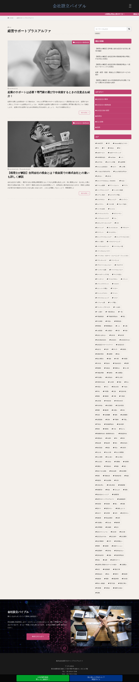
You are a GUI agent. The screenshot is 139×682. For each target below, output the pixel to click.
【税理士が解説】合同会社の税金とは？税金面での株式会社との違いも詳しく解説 (48, 174)
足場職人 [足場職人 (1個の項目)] (124, 564)
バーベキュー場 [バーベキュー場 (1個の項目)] (118, 246)
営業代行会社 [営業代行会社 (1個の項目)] (101, 382)
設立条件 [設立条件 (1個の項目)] (113, 536)
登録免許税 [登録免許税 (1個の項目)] (118, 475)
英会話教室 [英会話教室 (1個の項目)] (109, 518)
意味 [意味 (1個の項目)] (108, 419)
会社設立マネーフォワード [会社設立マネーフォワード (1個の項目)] (105, 344)
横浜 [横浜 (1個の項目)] (108, 447)
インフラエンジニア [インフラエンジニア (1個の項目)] (103, 190)
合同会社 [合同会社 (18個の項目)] (109, 377)
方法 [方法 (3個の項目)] (114, 429)
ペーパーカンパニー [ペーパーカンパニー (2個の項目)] (117, 270)
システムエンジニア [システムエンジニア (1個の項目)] (103, 218)
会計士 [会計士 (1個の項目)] (99, 349)
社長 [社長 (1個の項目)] (117, 480)
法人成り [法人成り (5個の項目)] (109, 457)
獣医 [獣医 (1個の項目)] (98, 475)
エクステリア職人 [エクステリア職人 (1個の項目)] (115, 195)
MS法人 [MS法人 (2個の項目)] (112, 148)
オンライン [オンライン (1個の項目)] (124, 199)
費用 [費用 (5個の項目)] (98, 546)
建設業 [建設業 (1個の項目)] (106, 410)
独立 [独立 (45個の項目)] (124, 466)
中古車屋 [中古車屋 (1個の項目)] (99, 321)
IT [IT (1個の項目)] (104, 148)
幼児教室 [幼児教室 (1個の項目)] (109, 405)
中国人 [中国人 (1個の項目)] (109, 321)
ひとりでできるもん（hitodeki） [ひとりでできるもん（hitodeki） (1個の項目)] (106, 181)
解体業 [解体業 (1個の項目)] (118, 522)
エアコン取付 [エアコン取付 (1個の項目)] (101, 195)
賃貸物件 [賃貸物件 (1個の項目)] (99, 550)
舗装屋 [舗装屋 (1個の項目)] (99, 518)
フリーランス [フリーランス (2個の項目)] (115, 260)
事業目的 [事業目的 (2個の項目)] (118, 321)
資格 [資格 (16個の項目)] (109, 555)
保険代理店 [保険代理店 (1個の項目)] (100, 354)
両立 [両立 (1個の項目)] (123, 316)
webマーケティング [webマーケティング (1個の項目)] (115, 152)
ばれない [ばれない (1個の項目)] (99, 176)
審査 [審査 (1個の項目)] (98, 396)
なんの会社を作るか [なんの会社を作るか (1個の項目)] (121, 171)
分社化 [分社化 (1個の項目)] (99, 363)
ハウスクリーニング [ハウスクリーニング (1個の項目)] (114, 241)
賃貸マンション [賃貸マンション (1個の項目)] (117, 546)
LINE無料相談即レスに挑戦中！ (43, 678)
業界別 (99, 116)
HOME (11, 18)
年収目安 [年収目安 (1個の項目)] (108, 401)
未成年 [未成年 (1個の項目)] (109, 438)
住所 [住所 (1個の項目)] (107, 349)
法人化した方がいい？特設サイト (96, 678)
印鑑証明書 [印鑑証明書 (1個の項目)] (100, 373)
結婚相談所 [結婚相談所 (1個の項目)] (122, 499)
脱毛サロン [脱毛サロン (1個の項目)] (109, 508)
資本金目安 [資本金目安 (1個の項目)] (100, 555)
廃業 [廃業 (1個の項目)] (98, 410)
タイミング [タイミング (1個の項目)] (100, 227)
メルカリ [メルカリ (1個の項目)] (116, 284)
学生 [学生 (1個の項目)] (98, 391)
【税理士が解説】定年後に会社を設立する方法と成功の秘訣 (112, 50)
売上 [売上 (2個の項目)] (127, 382)
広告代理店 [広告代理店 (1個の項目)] (120, 405)
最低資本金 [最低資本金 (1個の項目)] (123, 433)
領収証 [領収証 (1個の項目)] (108, 588)
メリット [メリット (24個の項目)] (125, 279)
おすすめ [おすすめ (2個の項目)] (99, 162)
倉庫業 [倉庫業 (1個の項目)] (110, 354)
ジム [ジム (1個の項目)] (115, 218)
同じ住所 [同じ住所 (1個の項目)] (119, 377)
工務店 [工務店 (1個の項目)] (123, 396)
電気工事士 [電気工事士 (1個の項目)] (123, 583)
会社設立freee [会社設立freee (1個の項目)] (125, 340)
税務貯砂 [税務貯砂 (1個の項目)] (99, 489)
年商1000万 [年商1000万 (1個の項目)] (119, 401)
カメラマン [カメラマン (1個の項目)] (100, 204)
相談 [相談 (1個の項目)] (127, 475)
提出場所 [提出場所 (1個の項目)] (121, 424)
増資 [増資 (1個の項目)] (120, 382)
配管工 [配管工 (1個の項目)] (117, 574)
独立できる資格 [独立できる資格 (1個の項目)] (101, 471)
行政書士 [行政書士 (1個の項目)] (99, 522)
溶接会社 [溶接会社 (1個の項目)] (108, 466)
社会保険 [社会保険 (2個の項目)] (108, 480)
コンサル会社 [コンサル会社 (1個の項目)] (101, 209)
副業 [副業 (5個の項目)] (127, 363)
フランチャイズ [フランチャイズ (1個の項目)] (101, 260)
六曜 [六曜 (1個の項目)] (117, 358)
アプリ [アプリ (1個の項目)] (126, 185)
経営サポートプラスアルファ (25, 18)
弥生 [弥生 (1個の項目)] (123, 410)
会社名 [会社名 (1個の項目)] (113, 335)
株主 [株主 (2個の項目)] (116, 443)
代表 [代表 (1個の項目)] (126, 330)
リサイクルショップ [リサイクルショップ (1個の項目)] (103, 298)
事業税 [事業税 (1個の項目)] (99, 326)
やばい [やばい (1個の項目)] (123, 181)
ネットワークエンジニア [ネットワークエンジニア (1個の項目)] (104, 237)
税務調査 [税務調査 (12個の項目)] (122, 485)
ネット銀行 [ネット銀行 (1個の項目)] (100, 241)
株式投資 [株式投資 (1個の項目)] (99, 447)
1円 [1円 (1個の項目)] (109, 143)
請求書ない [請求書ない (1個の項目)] (119, 541)
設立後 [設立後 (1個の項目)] (123, 532)
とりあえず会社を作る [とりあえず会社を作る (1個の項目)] (103, 171)
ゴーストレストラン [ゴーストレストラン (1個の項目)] (103, 213)
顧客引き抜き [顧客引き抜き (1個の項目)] (118, 588)
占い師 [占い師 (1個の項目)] (127, 368)
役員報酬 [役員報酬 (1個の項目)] (107, 415)
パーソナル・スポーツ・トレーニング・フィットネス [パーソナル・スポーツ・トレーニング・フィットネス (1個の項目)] (112, 255)
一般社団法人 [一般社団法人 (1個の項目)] (111, 312)
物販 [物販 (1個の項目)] (117, 466)
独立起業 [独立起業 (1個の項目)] (113, 471)
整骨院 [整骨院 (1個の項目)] (106, 429)
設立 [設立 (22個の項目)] (117, 527)
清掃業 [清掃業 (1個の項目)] (127, 461)
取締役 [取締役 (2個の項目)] (110, 373)
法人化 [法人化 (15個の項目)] (99, 452)
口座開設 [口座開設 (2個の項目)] (119, 373)
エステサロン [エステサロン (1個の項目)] (101, 199)
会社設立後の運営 (103, 110)
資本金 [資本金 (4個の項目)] (109, 550)
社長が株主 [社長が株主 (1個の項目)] (111, 485)
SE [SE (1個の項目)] (119, 148)
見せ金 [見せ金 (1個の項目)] (109, 522)
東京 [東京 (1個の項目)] (123, 438)
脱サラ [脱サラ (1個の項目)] (99, 508)
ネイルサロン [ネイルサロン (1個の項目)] (112, 232)
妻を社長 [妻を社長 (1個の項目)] (116, 387)
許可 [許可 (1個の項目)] (109, 541)
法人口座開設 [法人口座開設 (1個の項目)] (120, 452)
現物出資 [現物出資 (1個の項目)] (107, 475)
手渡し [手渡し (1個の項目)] (125, 419)
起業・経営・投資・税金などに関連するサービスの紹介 (112, 73)
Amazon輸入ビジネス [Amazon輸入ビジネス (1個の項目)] (121, 143)
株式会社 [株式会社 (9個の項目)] (124, 443)
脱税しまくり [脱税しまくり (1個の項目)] (121, 508)
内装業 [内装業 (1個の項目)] (125, 358)
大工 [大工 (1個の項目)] (107, 387)
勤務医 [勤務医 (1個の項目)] (99, 368)
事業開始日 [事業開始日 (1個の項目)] (109, 326)
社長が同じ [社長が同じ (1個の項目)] (100, 485)
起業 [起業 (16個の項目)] (106, 560)
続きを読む (84, 112)
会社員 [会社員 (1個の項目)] (122, 335)
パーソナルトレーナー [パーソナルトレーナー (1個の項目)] (103, 251)
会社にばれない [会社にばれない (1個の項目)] (101, 335)
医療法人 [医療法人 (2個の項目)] (117, 368)
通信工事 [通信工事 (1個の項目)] (117, 569)
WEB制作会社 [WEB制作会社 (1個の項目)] (101, 157)
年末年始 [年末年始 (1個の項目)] (99, 405)
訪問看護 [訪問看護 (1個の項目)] (99, 527)
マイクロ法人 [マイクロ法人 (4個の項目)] (118, 274)
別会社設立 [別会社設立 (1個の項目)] (118, 363)
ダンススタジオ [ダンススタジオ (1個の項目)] (113, 227)
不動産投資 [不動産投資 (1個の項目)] (100, 316)
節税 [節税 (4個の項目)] (126, 489)
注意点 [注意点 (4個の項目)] (109, 461)
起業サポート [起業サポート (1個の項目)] (116, 560)
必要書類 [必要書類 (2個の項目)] (124, 415)
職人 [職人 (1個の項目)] (116, 504)
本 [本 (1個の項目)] (116, 438)
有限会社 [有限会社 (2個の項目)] (99, 438)
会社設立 (97, 33)
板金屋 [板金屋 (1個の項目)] (99, 443)
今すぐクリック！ (38, 638)
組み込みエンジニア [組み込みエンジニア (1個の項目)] (103, 494)
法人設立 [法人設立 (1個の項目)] (99, 461)
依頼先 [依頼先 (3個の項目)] (124, 349)
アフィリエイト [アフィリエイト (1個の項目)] (114, 185)
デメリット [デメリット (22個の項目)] (100, 232)
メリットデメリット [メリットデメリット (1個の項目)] (103, 284)
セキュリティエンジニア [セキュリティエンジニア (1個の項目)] (104, 223)
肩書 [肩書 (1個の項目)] (123, 504)
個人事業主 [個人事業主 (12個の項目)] (100, 358)
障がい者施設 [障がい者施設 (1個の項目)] (101, 583)
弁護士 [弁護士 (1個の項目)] (115, 410)
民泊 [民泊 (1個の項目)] (116, 447)
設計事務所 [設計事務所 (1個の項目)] (100, 541)
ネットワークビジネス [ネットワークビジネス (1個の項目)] (122, 237)
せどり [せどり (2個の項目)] (114, 166)
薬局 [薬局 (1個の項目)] (118, 518)
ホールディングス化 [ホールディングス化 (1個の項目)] (103, 274)
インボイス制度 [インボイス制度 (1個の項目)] (118, 190)
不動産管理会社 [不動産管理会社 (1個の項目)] (113, 316)
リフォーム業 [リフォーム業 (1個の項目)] (101, 302)
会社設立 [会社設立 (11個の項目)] (113, 340)
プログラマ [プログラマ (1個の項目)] (119, 265)
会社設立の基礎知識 (82, 42)
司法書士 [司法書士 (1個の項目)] (99, 377)
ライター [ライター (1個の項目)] (115, 288)
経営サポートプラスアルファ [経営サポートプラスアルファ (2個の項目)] (105, 499)
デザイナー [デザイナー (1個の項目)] (125, 227)
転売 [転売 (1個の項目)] (98, 569)
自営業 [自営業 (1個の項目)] (108, 513)
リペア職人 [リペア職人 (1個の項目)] (113, 302)
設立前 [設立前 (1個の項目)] (114, 532)
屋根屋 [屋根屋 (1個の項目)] (106, 396)
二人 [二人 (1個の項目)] (118, 326)
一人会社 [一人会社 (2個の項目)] (117, 307)
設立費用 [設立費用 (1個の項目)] (123, 536)
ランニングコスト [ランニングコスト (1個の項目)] (102, 293)
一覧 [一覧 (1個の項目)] (121, 312)
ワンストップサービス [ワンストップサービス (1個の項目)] (103, 307)
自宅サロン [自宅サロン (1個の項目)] (125, 513)
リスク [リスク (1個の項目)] (116, 298)
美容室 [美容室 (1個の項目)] (99, 504)
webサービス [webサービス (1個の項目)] (101, 152)
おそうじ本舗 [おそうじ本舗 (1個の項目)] (111, 162)
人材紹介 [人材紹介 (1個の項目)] (109, 330)
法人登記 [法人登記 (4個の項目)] (119, 457)
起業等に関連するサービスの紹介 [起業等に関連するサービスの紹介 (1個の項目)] (107, 564)
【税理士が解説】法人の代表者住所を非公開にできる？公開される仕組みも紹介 (112, 81)
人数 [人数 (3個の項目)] (126, 326)
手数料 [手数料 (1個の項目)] (117, 419)
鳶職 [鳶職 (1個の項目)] (98, 593)
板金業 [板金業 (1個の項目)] (108, 443)
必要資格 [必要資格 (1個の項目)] (99, 419)
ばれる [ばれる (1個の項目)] (109, 176)
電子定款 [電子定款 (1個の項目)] (112, 583)
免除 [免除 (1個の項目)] (109, 358)
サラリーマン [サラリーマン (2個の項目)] (118, 213)
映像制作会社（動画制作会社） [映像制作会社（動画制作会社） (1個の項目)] (106, 433)
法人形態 (100, 122)
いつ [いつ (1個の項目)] (122, 157)
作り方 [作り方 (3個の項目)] (115, 349)
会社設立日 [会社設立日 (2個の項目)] (121, 344)
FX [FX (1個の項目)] (98, 148)
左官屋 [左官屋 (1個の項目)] (99, 401)
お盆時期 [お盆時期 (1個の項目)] (122, 162)
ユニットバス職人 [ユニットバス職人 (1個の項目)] (102, 288)
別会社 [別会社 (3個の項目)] (108, 363)
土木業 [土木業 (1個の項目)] (112, 382)
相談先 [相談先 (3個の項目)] (99, 480)
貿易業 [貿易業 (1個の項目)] (106, 546)
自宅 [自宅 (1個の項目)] (116, 513)
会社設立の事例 (102, 99)
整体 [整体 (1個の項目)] (98, 429)
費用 (98, 127)
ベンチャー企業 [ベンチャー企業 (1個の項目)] (101, 270)
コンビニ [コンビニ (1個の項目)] (112, 209)
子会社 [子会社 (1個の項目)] (125, 387)
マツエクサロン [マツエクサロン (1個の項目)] (113, 279)
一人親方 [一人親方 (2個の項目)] (99, 312)
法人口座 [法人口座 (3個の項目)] (108, 452)
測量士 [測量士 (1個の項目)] (99, 466)
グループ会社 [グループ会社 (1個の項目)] (122, 204)
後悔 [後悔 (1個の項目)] (116, 415)
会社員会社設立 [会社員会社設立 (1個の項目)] (101, 340)
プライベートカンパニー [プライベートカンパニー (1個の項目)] (104, 265)
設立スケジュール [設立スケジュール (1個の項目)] (102, 532)
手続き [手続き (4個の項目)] (99, 424)
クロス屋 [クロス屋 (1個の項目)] (111, 204)
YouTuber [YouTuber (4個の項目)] (113, 157)
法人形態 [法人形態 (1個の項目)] (99, 457)
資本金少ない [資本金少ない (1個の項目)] (120, 550)
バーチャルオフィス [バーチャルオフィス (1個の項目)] (103, 246)
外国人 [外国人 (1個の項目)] (99, 387)
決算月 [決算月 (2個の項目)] (124, 447)
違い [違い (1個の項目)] (108, 574)
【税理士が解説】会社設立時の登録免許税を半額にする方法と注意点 (112, 57)
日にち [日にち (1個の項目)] (123, 429)
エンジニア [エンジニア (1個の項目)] (113, 199)
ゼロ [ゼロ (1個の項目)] (117, 223)
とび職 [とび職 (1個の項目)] (123, 166)
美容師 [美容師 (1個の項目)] (108, 504)
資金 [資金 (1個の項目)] (98, 560)
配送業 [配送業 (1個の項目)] (125, 574)
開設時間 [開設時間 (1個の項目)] (116, 578)
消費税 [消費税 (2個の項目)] (118, 461)
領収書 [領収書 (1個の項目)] (99, 588)
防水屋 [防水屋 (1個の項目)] (125, 578)
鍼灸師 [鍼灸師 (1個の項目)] (99, 578)
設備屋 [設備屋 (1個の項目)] (109, 527)
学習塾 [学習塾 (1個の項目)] (106, 391)
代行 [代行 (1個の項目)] (118, 330)
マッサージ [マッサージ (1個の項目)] (100, 279)
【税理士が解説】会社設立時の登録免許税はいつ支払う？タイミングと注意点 (112, 65)
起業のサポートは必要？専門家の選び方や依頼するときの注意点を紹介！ (49, 94)
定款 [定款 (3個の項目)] (114, 391)
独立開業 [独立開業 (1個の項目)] (123, 471)
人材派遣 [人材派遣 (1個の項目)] (99, 330)
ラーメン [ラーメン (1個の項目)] (115, 293)
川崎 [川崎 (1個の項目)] (114, 396)
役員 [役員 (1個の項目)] (98, 415)
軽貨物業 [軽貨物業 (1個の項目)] (107, 569)
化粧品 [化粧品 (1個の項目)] (108, 368)
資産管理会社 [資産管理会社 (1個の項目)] (120, 555)
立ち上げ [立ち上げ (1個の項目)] (117, 489)
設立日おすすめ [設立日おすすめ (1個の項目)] (101, 536)
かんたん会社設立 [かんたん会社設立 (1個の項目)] (102, 166)
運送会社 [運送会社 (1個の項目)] (99, 574)
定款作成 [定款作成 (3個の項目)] (123, 391)
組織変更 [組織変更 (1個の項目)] (116, 494)
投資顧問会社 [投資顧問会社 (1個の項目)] (110, 424)
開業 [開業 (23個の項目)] (107, 578)
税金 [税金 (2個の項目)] (108, 489)
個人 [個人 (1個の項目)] (118, 354)
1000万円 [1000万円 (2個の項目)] (100, 143)
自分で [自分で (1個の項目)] (99, 513)
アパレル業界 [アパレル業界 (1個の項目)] (101, 185)
